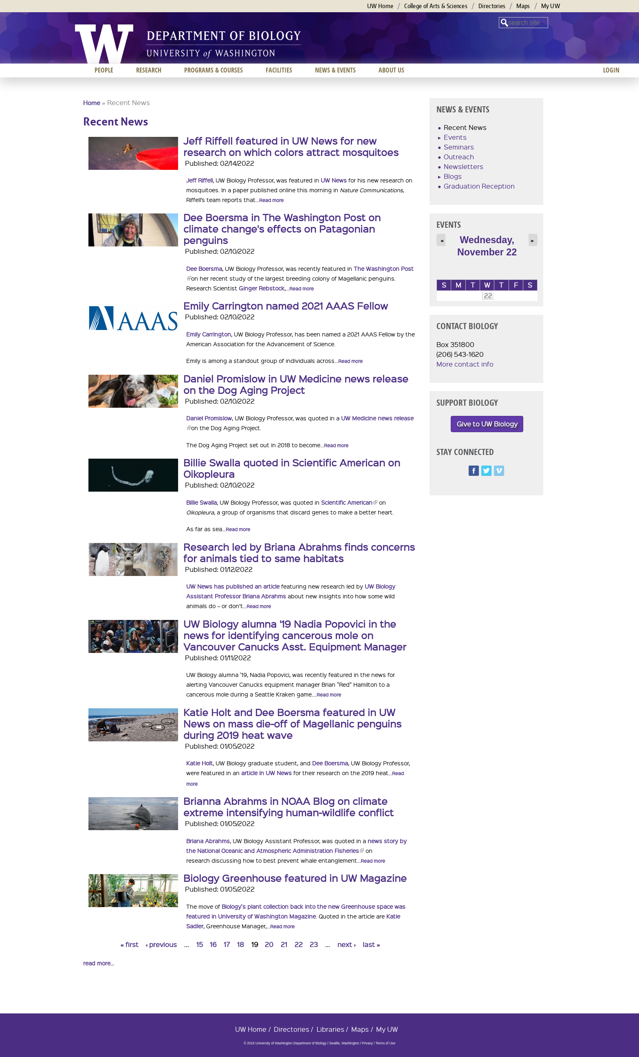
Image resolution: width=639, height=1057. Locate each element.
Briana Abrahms (208, 840)
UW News (334, 180)
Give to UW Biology (487, 424)
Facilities (279, 70)
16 (213, 944)
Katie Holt (199, 763)
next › (346, 944)
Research (148, 70)
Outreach (459, 156)
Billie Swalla (201, 502)
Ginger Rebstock (261, 288)
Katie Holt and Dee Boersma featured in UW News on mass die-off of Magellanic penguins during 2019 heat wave (292, 723)
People (104, 70)
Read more (271, 200)
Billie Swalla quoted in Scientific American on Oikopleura (291, 468)
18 (240, 944)
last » (371, 944)
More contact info (465, 364)
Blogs (453, 176)
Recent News (465, 127)
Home (91, 103)
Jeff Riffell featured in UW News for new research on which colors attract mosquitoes (291, 146)
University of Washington (104, 44)
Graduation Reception (479, 186)
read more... (98, 963)
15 (199, 944)
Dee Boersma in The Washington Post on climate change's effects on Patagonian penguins (282, 228)
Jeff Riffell (199, 180)
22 (299, 944)
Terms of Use (385, 1043)
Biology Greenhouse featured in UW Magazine (295, 877)
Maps (523, 6)
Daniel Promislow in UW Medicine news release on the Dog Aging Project (295, 384)
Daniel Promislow (209, 418)
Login (611, 70)
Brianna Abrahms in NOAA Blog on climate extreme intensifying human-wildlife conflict (288, 806)
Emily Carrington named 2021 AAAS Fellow (285, 305)
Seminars (459, 147)
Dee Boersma (204, 268)
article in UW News (266, 772)
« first (129, 944)
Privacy (367, 1043)
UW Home (380, 6)
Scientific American (349, 502)
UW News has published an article (233, 586)
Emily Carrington (208, 334)
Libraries (330, 1029)
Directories (491, 6)
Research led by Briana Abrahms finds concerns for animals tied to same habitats (299, 552)
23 (314, 944)
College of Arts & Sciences (435, 6)
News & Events (335, 70)
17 (227, 944)
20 (269, 944)
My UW (550, 6)
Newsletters (463, 166)
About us (391, 70)
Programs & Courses (213, 70)
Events (455, 137)
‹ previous (161, 944)
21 (284, 944)
